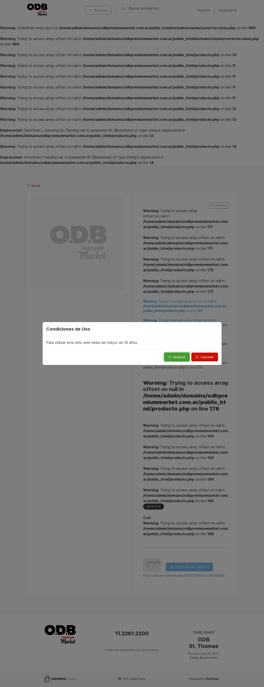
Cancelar (205, 357)
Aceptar (176, 357)
